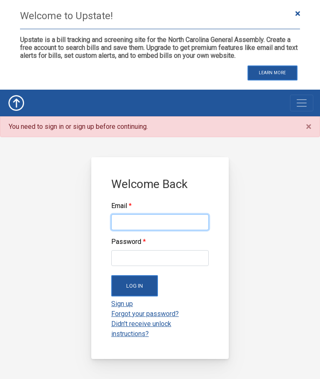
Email (119, 206)
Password (126, 242)
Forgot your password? (145, 314)
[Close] (309, 127)
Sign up (122, 304)
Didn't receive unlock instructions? (141, 329)
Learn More (272, 72)
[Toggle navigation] (301, 103)
